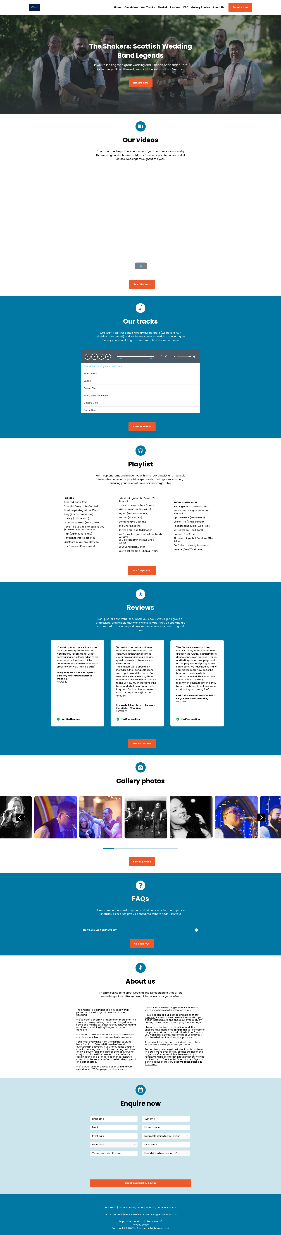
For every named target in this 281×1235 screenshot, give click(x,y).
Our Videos (131, 7)
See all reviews (142, 743)
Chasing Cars (91, 402)
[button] (88, 357)
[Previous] (20, 817)
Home (118, 7)
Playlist (162, 7)
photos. (150, 1017)
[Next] (261, 817)
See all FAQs (142, 943)
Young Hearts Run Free (96, 395)
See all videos (142, 284)
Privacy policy (141, 1224)
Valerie (87, 381)
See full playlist (142, 570)
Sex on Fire (90, 388)
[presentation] (117, 1169)
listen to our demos (165, 1014)
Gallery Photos (200, 7)
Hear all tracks (142, 426)
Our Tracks (148, 7)
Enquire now (240, 7)
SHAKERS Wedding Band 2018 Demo (103, 366)
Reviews (175, 7)
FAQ (185, 7)
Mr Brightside (90, 373)
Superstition (90, 410)
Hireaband (180, 1029)
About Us (218, 7)
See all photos (142, 861)
